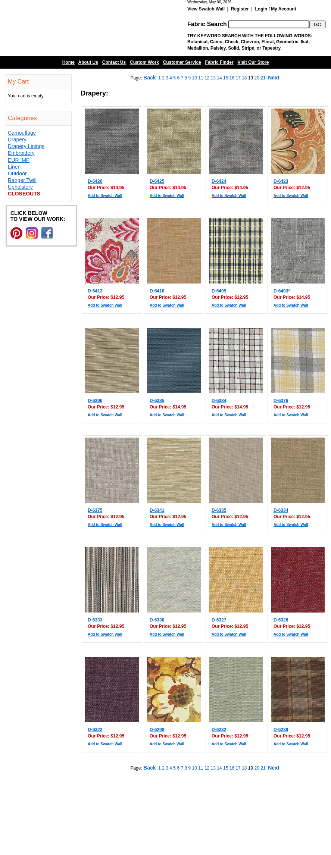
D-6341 (157, 510)
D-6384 (219, 400)
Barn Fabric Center (74, 28)
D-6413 (95, 291)
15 (225, 78)
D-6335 (219, 510)
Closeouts (24, 194)
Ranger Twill (22, 180)
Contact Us (114, 62)
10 (194, 78)
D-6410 (157, 291)
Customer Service (182, 62)
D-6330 (157, 620)
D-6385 (157, 400)
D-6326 (281, 620)
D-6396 (95, 400)
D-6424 (219, 181)
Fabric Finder (219, 62)
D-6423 (281, 181)
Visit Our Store (253, 62)
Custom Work (144, 62)
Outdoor (17, 173)
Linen (14, 167)
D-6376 (281, 400)
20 (257, 78)
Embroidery (21, 153)
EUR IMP (18, 160)
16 (231, 78)
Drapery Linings (26, 146)
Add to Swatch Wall (105, 196)
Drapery (17, 139)
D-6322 (95, 729)
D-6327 (219, 620)
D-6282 (219, 729)
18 (244, 78)
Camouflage (22, 133)
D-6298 (157, 729)
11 (200, 78)
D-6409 (219, 291)
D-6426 (95, 181)
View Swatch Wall (206, 9)
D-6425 (157, 181)
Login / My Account (275, 9)
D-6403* (282, 291)
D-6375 (95, 510)
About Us (88, 62)
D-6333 (95, 620)
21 (262, 78)
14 (219, 78)
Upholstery (20, 187)
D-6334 (281, 510)
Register (240, 9)
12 (206, 78)
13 (213, 78)
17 (237, 78)
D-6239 (281, 729)
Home (68, 62)
